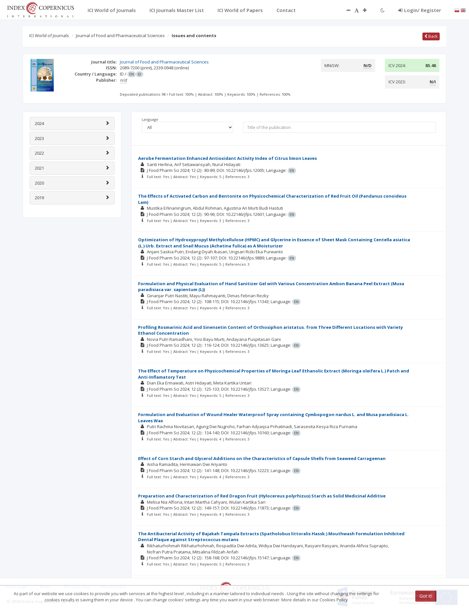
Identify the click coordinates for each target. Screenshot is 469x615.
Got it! (425, 596)
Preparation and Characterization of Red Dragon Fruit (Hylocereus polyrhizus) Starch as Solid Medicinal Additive (262, 496)
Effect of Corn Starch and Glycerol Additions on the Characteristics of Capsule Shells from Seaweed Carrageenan (262, 458)
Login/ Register (419, 10)
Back (431, 36)
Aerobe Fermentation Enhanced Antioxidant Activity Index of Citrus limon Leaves (227, 158)
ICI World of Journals (49, 35)
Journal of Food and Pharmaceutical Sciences (120, 35)
